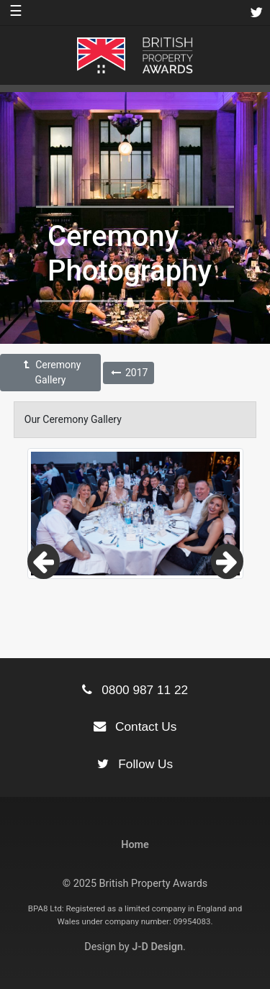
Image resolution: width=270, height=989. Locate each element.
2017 (128, 372)
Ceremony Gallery (50, 372)
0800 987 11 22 (135, 690)
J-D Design (157, 947)
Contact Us (135, 726)
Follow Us (135, 764)
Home (135, 845)
